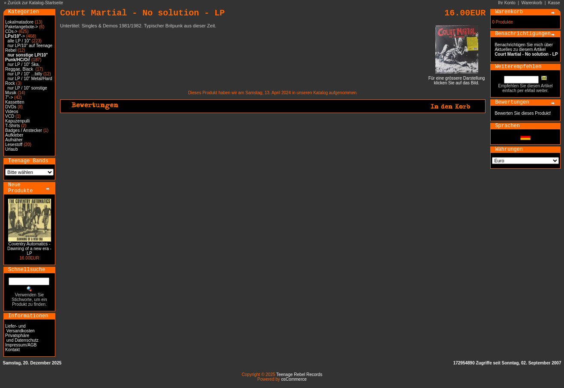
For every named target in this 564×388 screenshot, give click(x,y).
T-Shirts (12, 125)
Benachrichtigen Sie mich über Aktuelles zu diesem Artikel (526, 49)
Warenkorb (532, 2)
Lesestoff (13, 144)
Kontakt (12, 349)
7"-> (9, 97)
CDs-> (11, 31)
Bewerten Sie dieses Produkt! (523, 113)
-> (15, 36)
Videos (11, 111)
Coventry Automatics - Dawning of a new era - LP (29, 249)
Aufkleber (14, 135)
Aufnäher (14, 139)
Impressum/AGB (20, 345)
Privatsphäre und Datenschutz (22, 338)
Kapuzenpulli (17, 121)
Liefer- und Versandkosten (20, 328)
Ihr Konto (507, 2)
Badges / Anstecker (23, 130)
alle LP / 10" (19, 41)
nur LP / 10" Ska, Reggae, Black (22, 67)
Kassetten (14, 102)
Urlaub (11, 149)
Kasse (554, 2)
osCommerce (294, 379)
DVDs (10, 106)
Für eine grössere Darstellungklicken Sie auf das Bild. (456, 78)
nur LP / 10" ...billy (25, 74)
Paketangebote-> (21, 26)
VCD (9, 116)
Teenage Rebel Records (299, 374)
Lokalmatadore (19, 22)
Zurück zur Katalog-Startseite (35, 2)
